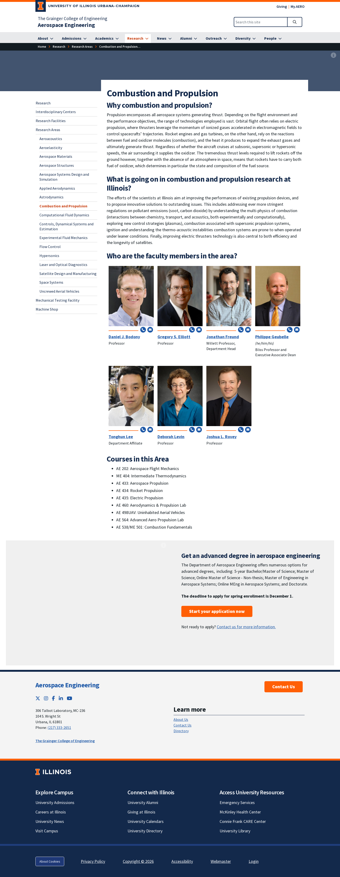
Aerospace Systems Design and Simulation (64, 177)
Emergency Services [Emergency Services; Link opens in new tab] (237, 802)
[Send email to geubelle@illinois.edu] (296, 329)
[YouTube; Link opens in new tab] (69, 698)
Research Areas (48, 129)
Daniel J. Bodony (124, 336)
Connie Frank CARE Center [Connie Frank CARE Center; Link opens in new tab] (243, 821)
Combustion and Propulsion (63, 206)
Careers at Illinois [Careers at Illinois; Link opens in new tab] (50, 812)
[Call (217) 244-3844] (143, 329)
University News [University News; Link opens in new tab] (49, 821)
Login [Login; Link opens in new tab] (254, 861)
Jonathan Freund (222, 336)
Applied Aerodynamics (57, 188)
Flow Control (50, 246)
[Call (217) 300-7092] (240, 429)
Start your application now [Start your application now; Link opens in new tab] (217, 611)
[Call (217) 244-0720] (240, 329)
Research (43, 103)
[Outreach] (216, 38)
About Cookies (49, 861)
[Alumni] (189, 38)
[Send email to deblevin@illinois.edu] (199, 429)
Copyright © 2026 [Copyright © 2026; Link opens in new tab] (138, 861)
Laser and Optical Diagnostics (63, 264)
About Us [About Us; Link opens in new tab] (181, 719)
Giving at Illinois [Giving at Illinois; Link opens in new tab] (141, 812)
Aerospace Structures (56, 165)
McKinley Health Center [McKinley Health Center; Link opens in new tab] (240, 812)
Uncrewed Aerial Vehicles (59, 291)
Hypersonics (49, 255)
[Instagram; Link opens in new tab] (46, 698)
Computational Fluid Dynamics (64, 215)
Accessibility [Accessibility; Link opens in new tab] (182, 861)
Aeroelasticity (50, 147)
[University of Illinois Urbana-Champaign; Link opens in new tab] (87, 7)
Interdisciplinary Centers (56, 111)
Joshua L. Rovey (221, 436)
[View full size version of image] (333, 55)
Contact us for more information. (246, 626)
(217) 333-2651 (59, 727)
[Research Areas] (82, 46)
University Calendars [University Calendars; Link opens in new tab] (146, 821)
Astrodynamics (51, 197)
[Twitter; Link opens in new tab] (37, 698)
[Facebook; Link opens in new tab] (53, 698)
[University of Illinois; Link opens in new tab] (53, 772)
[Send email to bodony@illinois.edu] (150, 329)
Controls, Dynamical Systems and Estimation (66, 226)
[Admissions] (74, 38)
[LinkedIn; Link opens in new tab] (61, 698)
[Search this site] (260, 21)
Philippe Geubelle (272, 336)
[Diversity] (245, 38)
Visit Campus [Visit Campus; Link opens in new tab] (46, 831)
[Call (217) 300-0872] (192, 429)
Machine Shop (47, 309)
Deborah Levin (170, 436)
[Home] (42, 46)
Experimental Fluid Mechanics (63, 237)
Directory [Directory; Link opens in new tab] (181, 730)
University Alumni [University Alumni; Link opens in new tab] (143, 802)
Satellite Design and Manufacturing (68, 273)
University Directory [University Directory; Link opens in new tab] (145, 831)
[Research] (138, 38)
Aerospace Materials (55, 156)
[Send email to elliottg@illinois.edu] (199, 329)
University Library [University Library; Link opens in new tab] (235, 831)
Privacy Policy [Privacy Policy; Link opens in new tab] (93, 861)
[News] (164, 38)
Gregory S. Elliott (173, 336)
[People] (273, 38)
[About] (45, 38)
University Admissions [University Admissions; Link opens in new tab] (54, 802)
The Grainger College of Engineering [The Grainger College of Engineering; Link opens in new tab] (72, 18)
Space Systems (51, 282)
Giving (281, 6)
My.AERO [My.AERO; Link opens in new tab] (298, 6)
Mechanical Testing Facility (57, 300)
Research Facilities (51, 120)
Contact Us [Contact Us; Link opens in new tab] (182, 725)
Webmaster (221, 861)
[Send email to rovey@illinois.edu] (247, 429)
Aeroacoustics (50, 138)
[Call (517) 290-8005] (143, 429)
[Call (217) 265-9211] (192, 329)
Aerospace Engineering (67, 685)
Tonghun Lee (121, 436)
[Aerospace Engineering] (66, 25)
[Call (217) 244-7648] (289, 329)
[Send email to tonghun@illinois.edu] (150, 429)
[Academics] (107, 38)
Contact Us (283, 686)
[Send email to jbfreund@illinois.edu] (247, 329)
